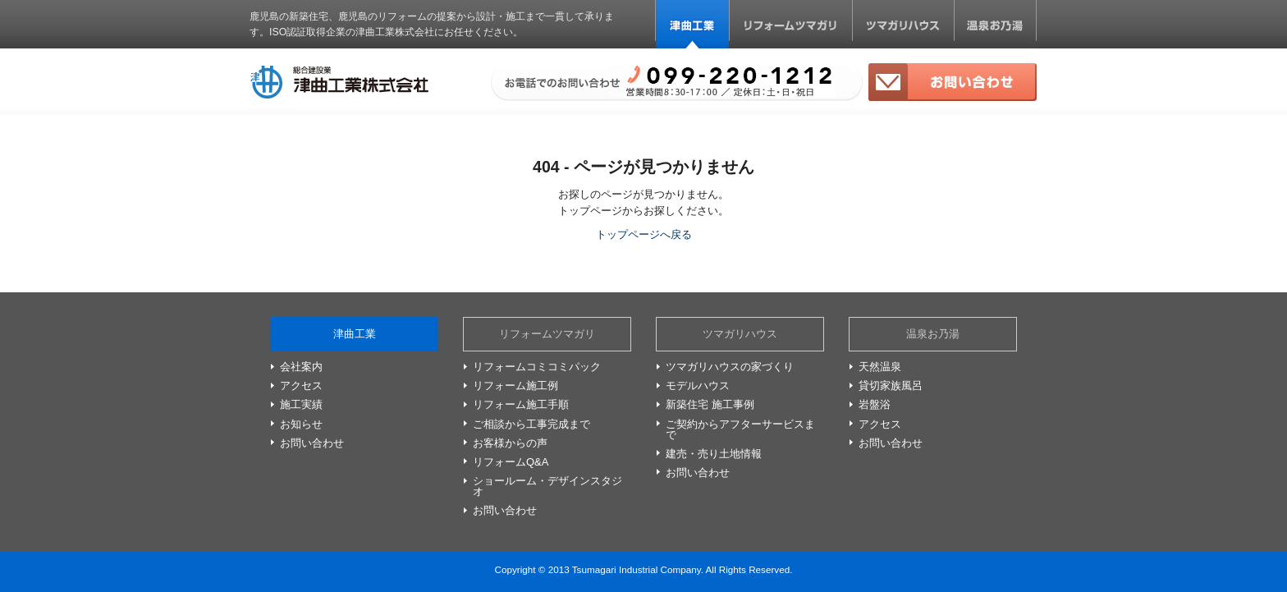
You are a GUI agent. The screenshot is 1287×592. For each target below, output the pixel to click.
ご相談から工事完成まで (531, 424)
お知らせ (301, 424)
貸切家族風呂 (891, 385)
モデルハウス (698, 385)
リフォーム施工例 (515, 385)
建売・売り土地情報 (714, 453)
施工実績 (301, 404)
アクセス (301, 385)
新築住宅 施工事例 (710, 404)
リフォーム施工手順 (521, 404)
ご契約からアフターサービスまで (740, 429)
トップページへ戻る (644, 234)
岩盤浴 (875, 404)
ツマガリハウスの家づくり (730, 366)
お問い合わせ (952, 82)
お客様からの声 (510, 443)
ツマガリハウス (903, 24)
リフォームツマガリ (791, 24)
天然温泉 (880, 366)
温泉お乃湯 (995, 24)
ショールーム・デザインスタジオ (547, 486)
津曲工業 (692, 24)
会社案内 (301, 366)
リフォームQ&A (510, 462)
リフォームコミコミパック (537, 366)
